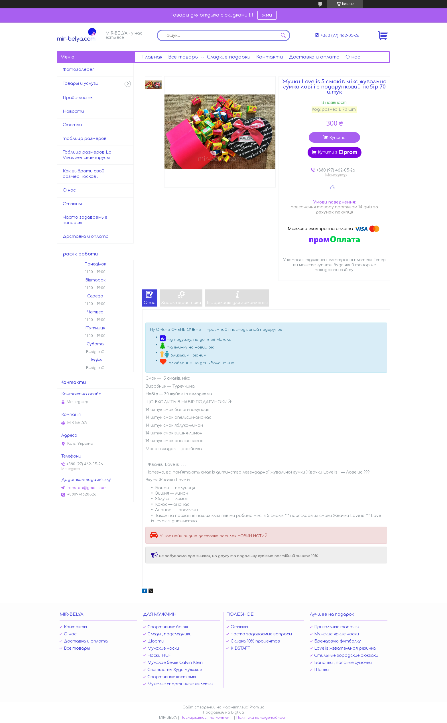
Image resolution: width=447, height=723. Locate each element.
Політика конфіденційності (262, 718)
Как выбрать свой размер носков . (83, 174)
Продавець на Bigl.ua (223, 712)
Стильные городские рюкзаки (346, 655)
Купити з (337, 152)
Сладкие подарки (228, 57)
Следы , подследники (169, 634)
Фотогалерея (79, 69)
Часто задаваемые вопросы (85, 220)
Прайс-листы (78, 97)
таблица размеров (85, 138)
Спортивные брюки (168, 627)
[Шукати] (283, 35)
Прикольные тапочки (336, 627)
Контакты (269, 57)
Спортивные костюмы (171, 677)
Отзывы (72, 204)
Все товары (183, 57)
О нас (353, 57)
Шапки (321, 670)
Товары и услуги (80, 83)
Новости (73, 111)
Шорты (155, 641)
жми (267, 15)
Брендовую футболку (337, 641)
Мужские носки (163, 648)
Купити (337, 138)
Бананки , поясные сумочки (343, 662)
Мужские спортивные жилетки (180, 684)
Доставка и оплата (314, 57)
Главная (152, 57)
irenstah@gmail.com (87, 488)
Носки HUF (159, 655)
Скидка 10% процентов (255, 641)
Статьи (72, 124)
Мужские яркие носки (336, 634)
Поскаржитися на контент (206, 718)
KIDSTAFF (240, 648)
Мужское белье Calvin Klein (175, 662)
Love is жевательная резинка (345, 648)
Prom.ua (257, 707)
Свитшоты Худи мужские (174, 670)
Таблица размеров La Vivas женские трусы (87, 155)
